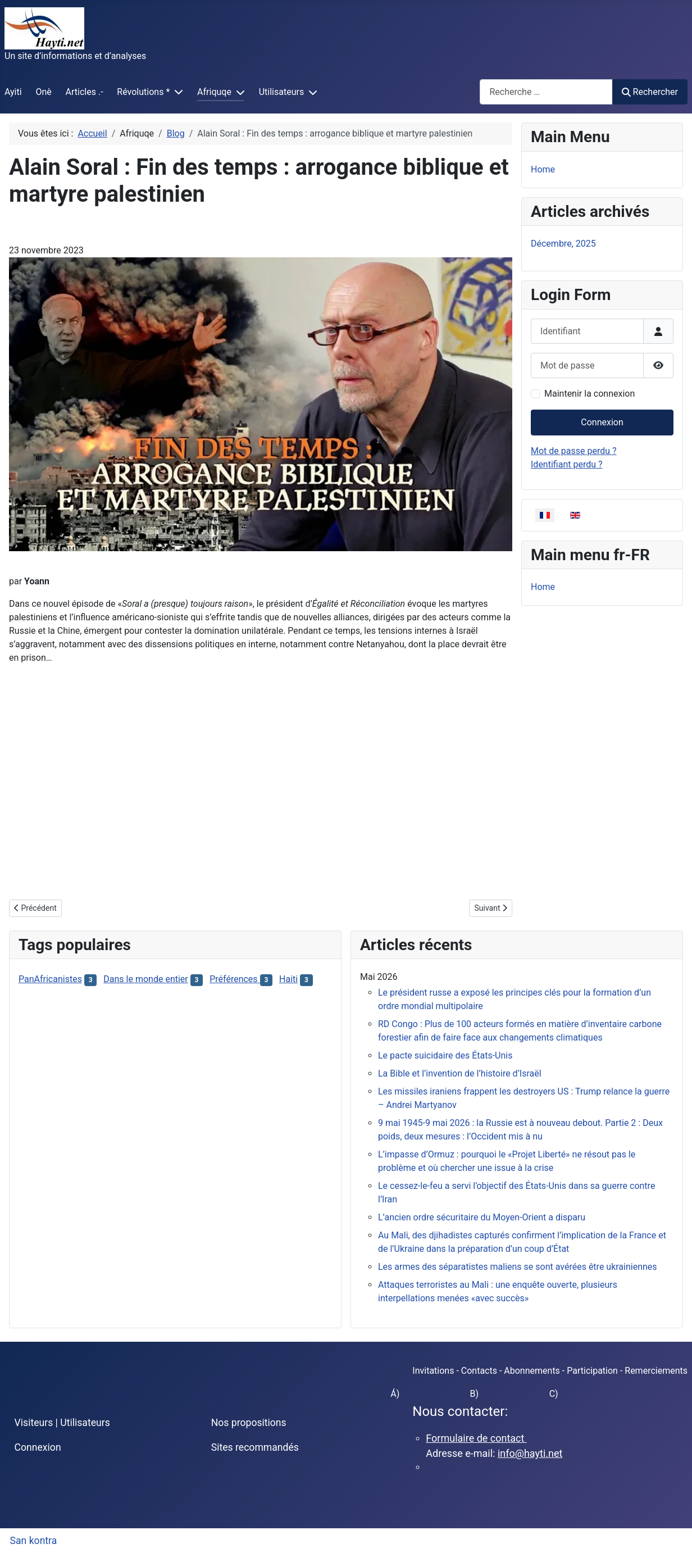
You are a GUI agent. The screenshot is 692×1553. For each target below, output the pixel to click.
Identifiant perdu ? (567, 464)
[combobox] (546, 92)
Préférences (235, 979)
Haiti (288, 979)
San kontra (33, 1540)
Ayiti (13, 92)
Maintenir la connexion (589, 393)
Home (543, 169)
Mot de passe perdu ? (574, 451)
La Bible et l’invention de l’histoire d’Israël (459, 1073)
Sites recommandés (255, 1447)
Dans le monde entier (145, 979)
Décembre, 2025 (563, 243)
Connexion (602, 422)
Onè (43, 92)
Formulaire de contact (476, 1438)
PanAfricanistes (50, 979)
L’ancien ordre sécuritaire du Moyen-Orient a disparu (481, 1217)
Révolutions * (143, 92)
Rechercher (650, 92)
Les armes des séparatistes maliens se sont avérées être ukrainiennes (517, 1266)
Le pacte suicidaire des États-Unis (445, 1055)
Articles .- (84, 92)
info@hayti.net (530, 1453)
